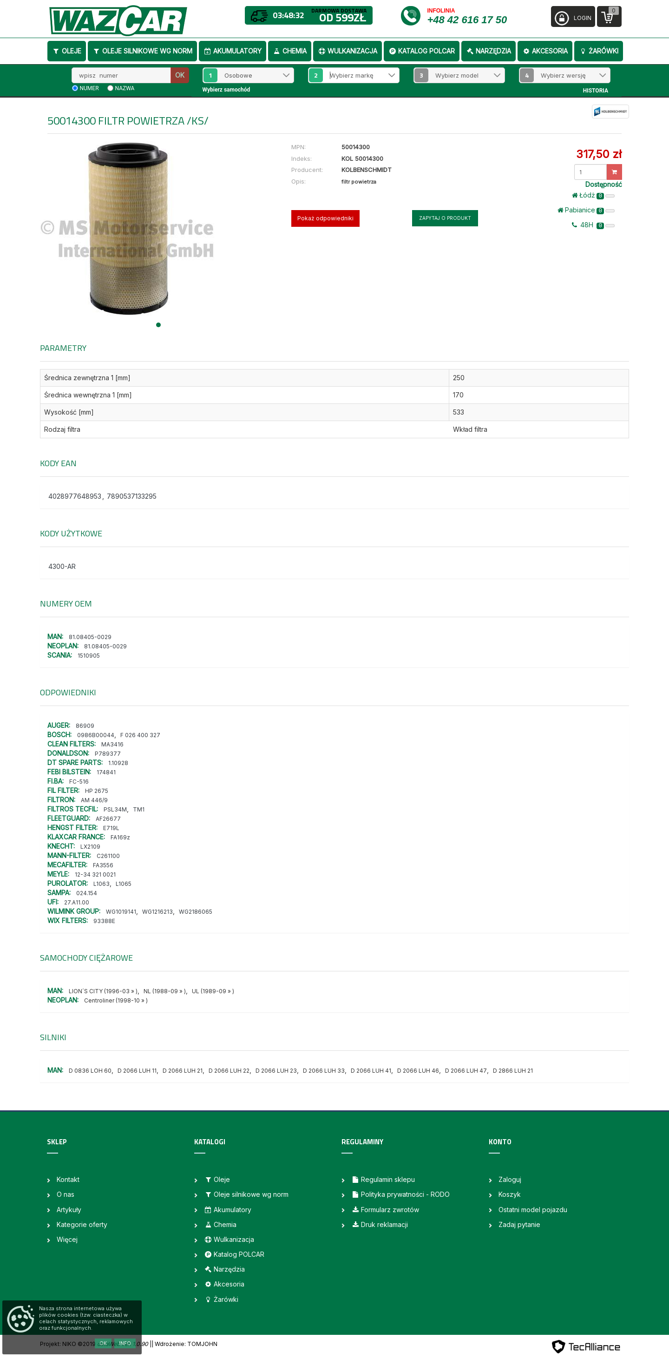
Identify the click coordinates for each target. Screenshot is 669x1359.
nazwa (125, 88)
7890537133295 (132, 496)
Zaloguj (509, 1179)
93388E (104, 920)
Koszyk (509, 1194)
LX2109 (90, 846)
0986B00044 (95, 735)
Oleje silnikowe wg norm (142, 51)
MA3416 (112, 744)
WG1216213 (157, 911)
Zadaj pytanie (519, 1224)
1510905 (89, 655)
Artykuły (69, 1210)
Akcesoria (545, 51)
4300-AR (62, 566)
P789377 (108, 753)
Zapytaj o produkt (445, 218)
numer (89, 88)
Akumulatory (232, 51)
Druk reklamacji (379, 1224)
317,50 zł (599, 154)
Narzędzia (488, 51)
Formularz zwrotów (385, 1210)
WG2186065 (195, 911)
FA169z (120, 837)
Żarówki (598, 51)
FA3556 (103, 865)
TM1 (138, 809)
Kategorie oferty (82, 1224)
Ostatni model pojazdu (532, 1210)
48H (593, 225)
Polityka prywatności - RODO (400, 1194)
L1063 (101, 883)
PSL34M (115, 809)
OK (179, 75)
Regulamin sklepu (383, 1179)
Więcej (67, 1239)
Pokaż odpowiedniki (325, 218)
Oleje (66, 51)
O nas (65, 1194)
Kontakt (68, 1179)
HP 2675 (96, 790)
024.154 (86, 893)
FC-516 (79, 781)
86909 (85, 725)
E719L (111, 828)
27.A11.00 (76, 902)
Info (125, 1343)
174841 (106, 772)
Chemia (290, 51)
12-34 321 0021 (95, 874)
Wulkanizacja (347, 51)
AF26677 (108, 818)
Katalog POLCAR (421, 51)
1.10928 (118, 762)
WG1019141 (121, 911)
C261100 (108, 855)
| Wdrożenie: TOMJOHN (184, 1343)
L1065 (123, 883)
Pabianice (586, 210)
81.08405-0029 (90, 636)
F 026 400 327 (140, 735)
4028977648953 (74, 496)
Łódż (593, 195)
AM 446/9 (94, 800)
